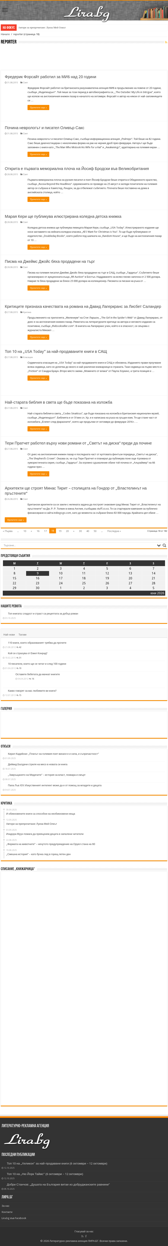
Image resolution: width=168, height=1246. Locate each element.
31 (20, 658)
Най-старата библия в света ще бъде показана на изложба (58, 402)
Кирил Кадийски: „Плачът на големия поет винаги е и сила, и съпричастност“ (53, 753)
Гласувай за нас (84, 1231)
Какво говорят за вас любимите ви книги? (32, 690)
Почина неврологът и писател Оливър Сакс (44, 127)
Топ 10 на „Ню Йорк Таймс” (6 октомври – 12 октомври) (45, 1174)
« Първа (7, 531)
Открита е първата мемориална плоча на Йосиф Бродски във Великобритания (77, 168)
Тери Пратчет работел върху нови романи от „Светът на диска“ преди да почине (78, 443)
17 (45, 531)
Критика (27, 312)
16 (38, 531)
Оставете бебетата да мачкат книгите (37, 674)
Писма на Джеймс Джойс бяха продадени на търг (50, 261)
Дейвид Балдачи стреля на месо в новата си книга (37, 764)
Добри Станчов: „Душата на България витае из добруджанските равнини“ (58, 1184)
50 (95, 531)
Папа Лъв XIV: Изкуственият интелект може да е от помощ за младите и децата (55, 785)
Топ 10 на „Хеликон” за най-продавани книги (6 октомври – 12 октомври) (57, 1163)
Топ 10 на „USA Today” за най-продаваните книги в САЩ (56, 351)
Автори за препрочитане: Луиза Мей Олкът (42, 27)
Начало (5, 34)
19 (60, 531)
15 (20, 695)
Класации (28, 357)
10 (24, 531)
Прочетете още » (38, 107)
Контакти (7, 1211)
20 (67, 531)
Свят (25, 82)
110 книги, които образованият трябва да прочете (37, 642)
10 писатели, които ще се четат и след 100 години (37, 663)
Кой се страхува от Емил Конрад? (27, 653)
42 (20, 647)
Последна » (114, 531)
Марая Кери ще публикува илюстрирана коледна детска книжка (63, 216)
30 (80, 531)
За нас (5, 1205)
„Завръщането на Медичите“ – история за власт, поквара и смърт (46, 774)
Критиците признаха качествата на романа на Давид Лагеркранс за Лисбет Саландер (83, 306)
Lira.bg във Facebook (14, 1218)
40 (87, 531)
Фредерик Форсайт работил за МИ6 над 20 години (50, 76)
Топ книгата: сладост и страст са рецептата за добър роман (43, 613)
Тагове (23, 634)
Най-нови (9, 634)
